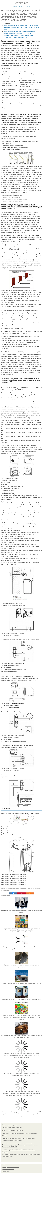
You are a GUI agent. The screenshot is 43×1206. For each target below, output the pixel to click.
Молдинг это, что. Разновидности (12, 1133)
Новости (21, 6)
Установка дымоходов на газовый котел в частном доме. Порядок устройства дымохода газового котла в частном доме (21, 27)
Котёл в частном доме (17, 891)
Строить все (21, 3)
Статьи (28, 6)
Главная (14, 6)
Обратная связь (5, 1174)
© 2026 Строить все (6, 1167)
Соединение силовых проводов (12, 1130)
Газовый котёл (9, 891)
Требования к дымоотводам (28, 891)
